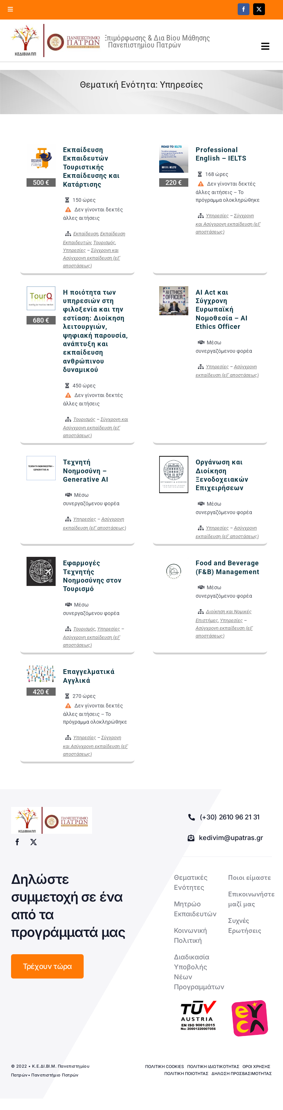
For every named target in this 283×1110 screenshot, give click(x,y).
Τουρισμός (104, 246)
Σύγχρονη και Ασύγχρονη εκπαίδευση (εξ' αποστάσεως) (91, 261)
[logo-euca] (249, 1022)
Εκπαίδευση (85, 237)
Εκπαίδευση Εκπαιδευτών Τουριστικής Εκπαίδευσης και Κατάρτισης (91, 171)
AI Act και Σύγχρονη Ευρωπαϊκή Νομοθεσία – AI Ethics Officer (222, 313)
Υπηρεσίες (74, 254)
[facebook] (243, 9)
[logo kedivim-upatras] (61, 42)
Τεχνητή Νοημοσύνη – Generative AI (85, 474)
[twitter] (259, 9)
